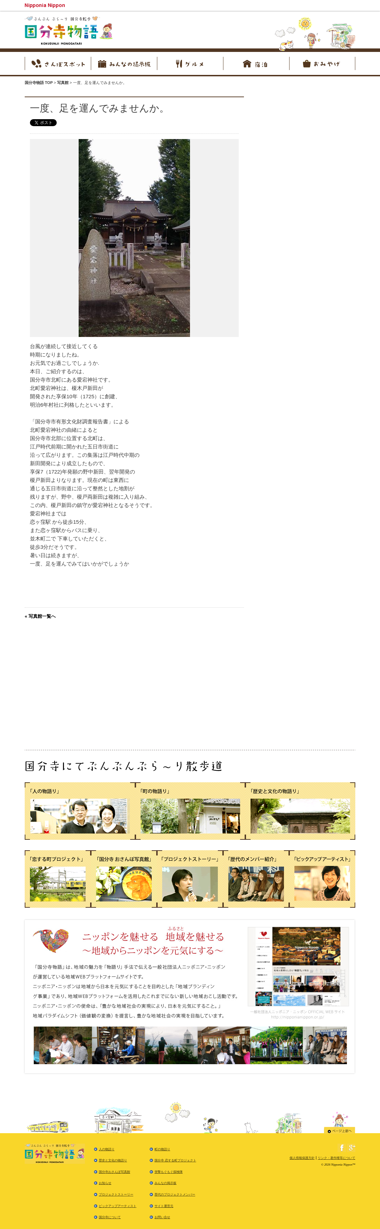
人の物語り (106, 1149)
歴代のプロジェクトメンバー (175, 1194)
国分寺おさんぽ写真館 (114, 1172)
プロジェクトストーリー (116, 1194)
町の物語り (162, 1149)
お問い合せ (162, 1217)
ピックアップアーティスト (117, 1206)
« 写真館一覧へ (40, 616)
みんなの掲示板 (165, 1183)
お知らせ (105, 1183)
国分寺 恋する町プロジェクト (175, 1160)
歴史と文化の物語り (113, 1160)
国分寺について (110, 1217)
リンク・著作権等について (336, 1158)
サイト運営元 (164, 1206)
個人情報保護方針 (302, 1158)
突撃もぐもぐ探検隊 (169, 1172)
